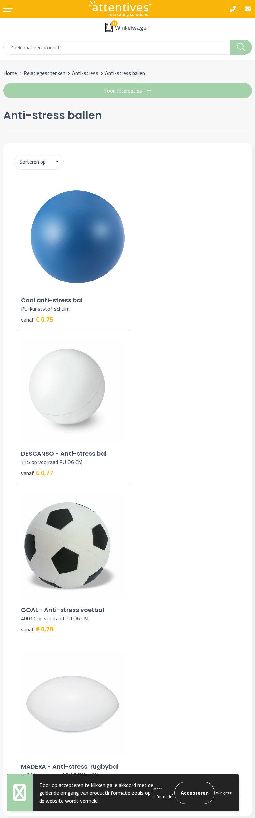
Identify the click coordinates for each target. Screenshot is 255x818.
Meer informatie (162, 792)
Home (10, 73)
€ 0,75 (37, 314)
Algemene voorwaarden (157, 641)
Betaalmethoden (22, 661)
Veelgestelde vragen (153, 555)
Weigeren (224, 792)
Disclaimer (142, 671)
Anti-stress (85, 73)
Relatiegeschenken (44, 73)
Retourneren (17, 671)
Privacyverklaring (149, 661)
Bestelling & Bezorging (29, 651)
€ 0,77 (150, 314)
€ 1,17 (150, 466)
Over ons (141, 535)
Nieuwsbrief (144, 545)
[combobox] (117, 47)
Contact (12, 641)
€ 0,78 (37, 466)
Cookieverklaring (149, 651)
